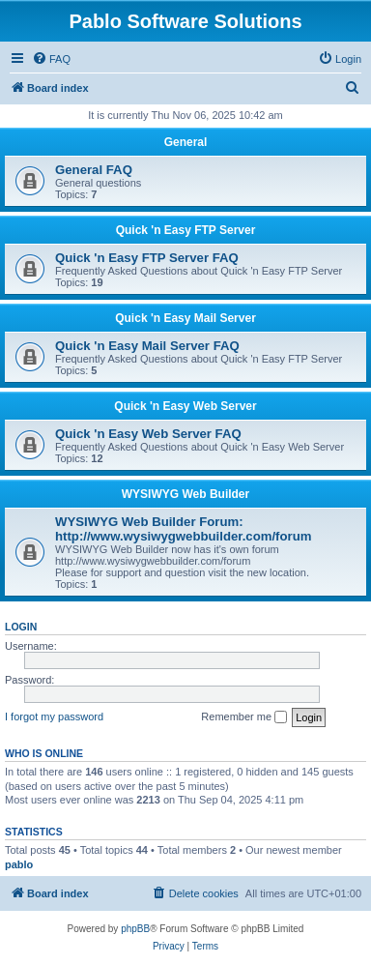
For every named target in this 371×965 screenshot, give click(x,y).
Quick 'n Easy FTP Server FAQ (147, 257)
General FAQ (93, 169)
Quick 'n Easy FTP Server (186, 230)
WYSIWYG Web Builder (185, 494)
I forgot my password (54, 716)
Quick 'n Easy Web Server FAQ (148, 433)
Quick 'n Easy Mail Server (185, 318)
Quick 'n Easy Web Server (185, 406)
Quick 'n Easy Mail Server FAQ (147, 345)
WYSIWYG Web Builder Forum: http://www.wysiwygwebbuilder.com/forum (183, 528)
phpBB (135, 928)
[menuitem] (51, 59)
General (186, 142)
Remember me (244, 717)
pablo (19, 864)
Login (21, 626)
